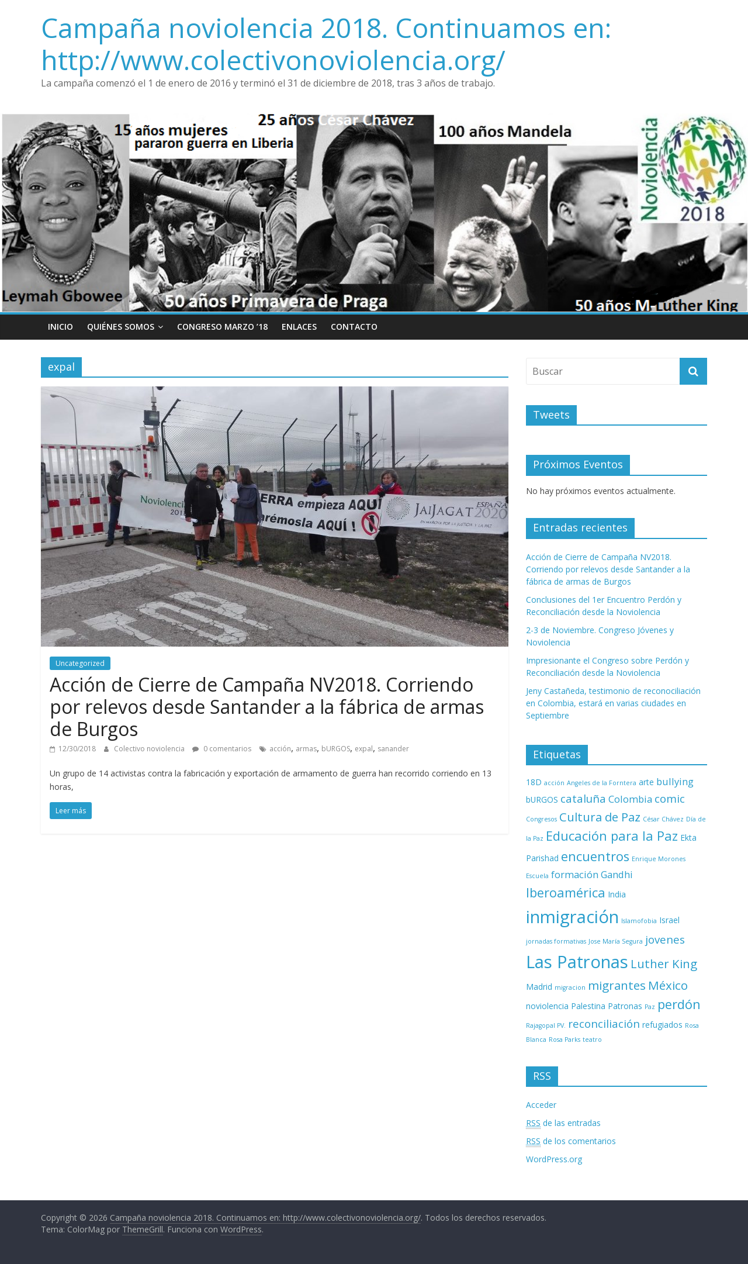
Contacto (354, 326)
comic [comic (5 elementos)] (669, 798)
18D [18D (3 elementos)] (534, 782)
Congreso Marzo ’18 (222, 326)
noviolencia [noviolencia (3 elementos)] (547, 1005)
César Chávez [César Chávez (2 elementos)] (663, 819)
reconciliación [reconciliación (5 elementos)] (604, 1023)
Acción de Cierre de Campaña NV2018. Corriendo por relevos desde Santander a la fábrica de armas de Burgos (267, 707)
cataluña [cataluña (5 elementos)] (583, 798)
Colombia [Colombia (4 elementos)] (630, 799)
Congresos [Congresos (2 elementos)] (541, 819)
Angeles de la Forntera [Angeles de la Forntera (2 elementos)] (601, 783)
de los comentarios (571, 1141)
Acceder (541, 1104)
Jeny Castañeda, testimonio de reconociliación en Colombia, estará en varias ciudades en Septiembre (613, 703)
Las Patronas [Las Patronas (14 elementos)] (577, 961)
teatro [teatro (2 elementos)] (592, 1039)
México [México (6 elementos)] (668, 985)
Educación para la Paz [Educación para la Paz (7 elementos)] (612, 835)
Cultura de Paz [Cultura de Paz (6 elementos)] (599, 817)
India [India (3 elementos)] (617, 894)
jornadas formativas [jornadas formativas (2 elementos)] (556, 941)
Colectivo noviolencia (150, 749)
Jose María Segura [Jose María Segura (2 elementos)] (615, 941)
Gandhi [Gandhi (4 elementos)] (617, 874)
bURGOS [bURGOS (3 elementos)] (542, 799)
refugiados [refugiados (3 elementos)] (662, 1024)
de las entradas (563, 1123)
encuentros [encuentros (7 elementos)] (595, 856)
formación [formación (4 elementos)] (574, 874)
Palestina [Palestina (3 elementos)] (588, 1005)
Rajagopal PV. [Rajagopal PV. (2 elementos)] (546, 1025)
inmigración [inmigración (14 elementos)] (572, 916)
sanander (393, 749)
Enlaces (299, 326)
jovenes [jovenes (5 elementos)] (665, 939)
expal (364, 749)
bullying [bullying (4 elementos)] (675, 781)
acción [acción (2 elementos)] (554, 783)
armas (306, 749)
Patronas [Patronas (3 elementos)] (625, 1005)
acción (280, 749)
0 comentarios (221, 749)
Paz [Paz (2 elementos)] (650, 1007)
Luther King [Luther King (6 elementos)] (664, 963)
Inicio (60, 326)
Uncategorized (80, 663)
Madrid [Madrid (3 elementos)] (539, 986)
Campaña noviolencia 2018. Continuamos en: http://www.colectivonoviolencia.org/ (326, 43)
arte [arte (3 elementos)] (646, 782)
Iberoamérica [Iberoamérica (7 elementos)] (565, 892)
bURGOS (335, 749)
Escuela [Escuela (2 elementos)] (537, 876)
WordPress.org (554, 1159)
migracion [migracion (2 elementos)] (570, 987)
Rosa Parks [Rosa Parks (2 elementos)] (564, 1039)
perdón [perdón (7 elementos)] (679, 1004)
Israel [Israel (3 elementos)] (669, 919)
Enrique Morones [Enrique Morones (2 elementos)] (658, 859)
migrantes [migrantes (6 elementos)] (617, 985)
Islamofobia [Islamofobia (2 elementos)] (639, 921)
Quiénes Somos (120, 326)
